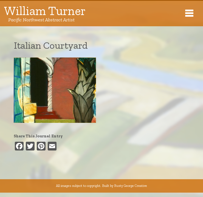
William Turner (45, 13)
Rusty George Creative (130, 186)
